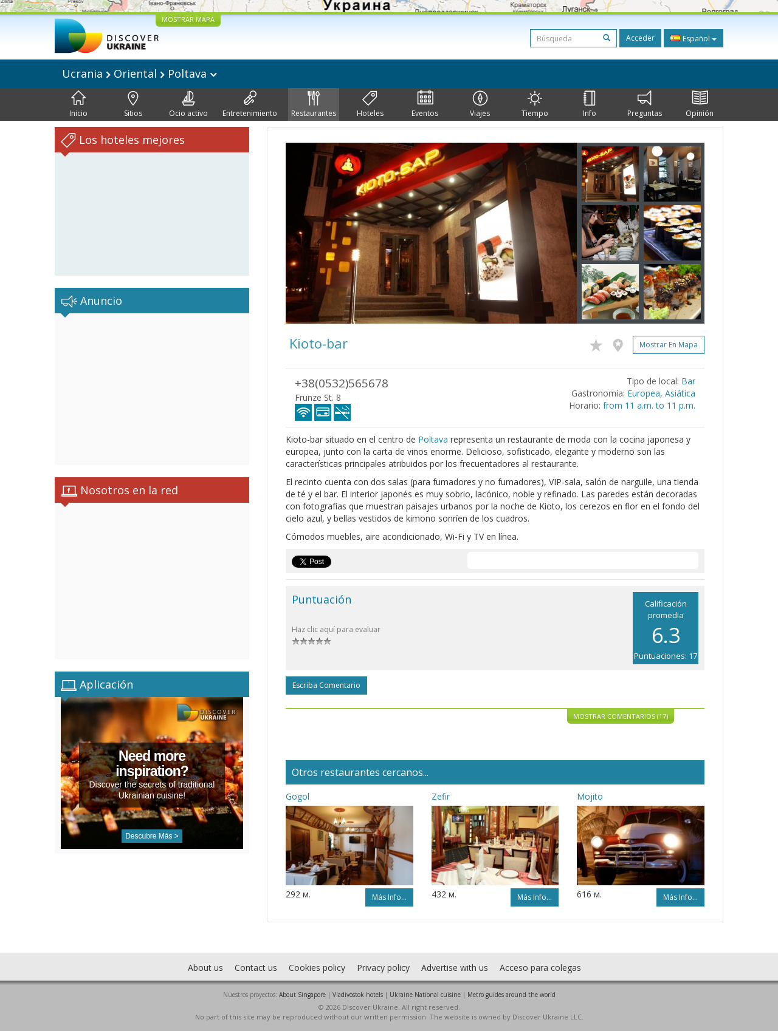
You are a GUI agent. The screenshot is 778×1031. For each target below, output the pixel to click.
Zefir (441, 796)
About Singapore (302, 994)
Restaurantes (313, 104)
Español (693, 38)
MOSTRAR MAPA (188, 19)
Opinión (700, 104)
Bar (688, 381)
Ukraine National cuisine (425, 994)
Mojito (590, 796)
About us (205, 967)
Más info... (389, 897)
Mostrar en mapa (668, 344)
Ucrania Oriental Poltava (139, 73)
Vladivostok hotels (357, 994)
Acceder (640, 38)
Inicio (78, 104)
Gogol (297, 796)
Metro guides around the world (511, 994)
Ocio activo (188, 104)
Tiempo (535, 104)
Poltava (433, 439)
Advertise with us (454, 967)
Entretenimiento (249, 104)
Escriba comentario (326, 685)
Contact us (256, 967)
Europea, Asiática (661, 393)
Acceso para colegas (540, 967)
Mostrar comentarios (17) (620, 716)
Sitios (133, 104)
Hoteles (370, 104)
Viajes (480, 104)
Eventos (424, 104)
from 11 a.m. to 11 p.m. (649, 405)
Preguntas (644, 104)
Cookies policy (317, 967)
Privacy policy (383, 967)
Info (589, 104)
